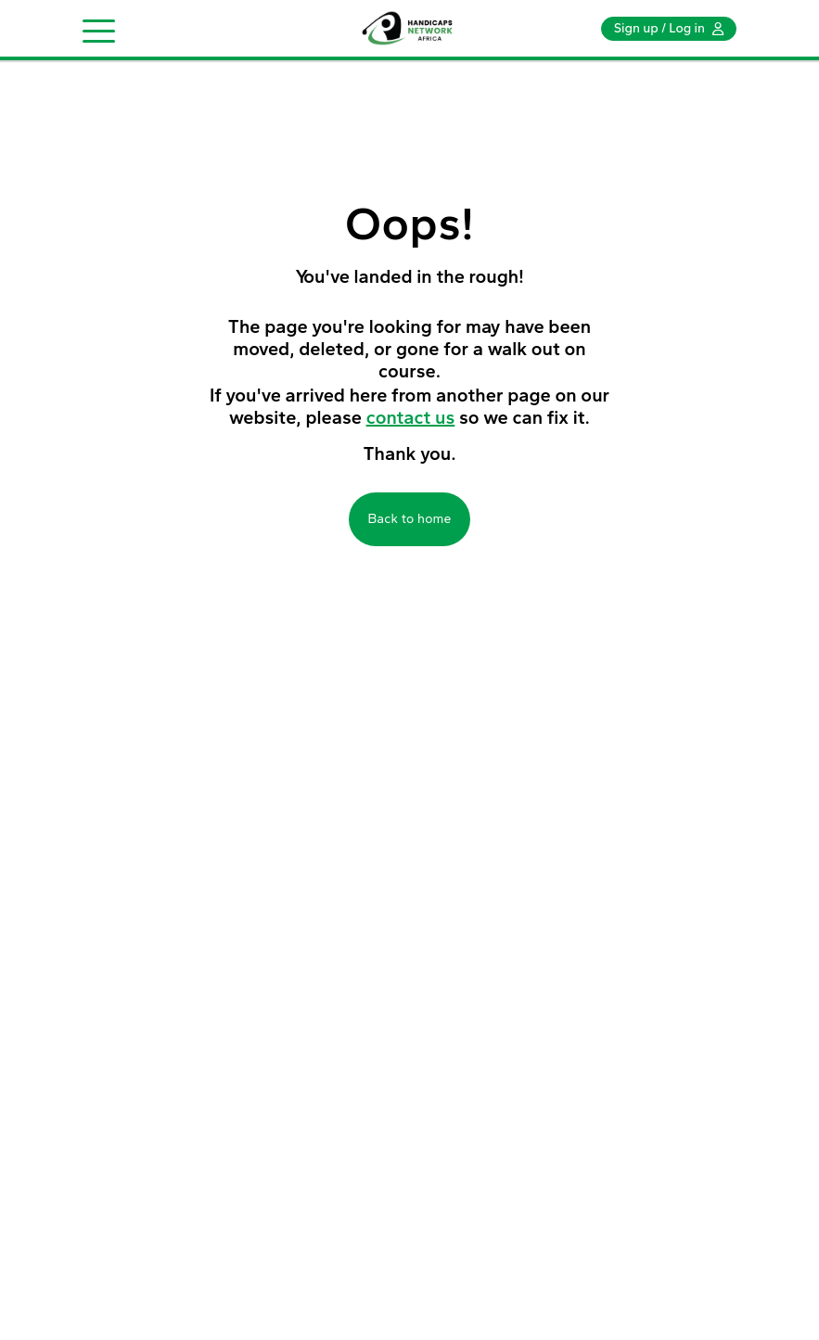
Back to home (409, 519)
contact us (410, 417)
